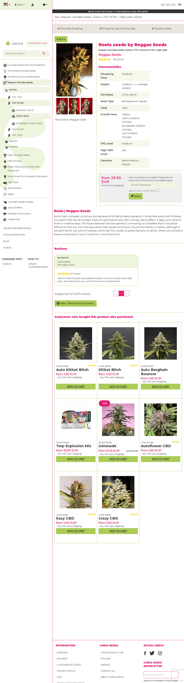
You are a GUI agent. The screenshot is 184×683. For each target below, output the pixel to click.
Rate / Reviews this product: (75, 303)
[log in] (32, 4)
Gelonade (107, 446)
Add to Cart (76, 386)
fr (173, 4)
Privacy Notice (66, 671)
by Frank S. (63, 257)
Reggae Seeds (110, 54)
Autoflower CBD (156, 446)
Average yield (22, 110)
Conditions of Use (112, 652)
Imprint (105, 664)
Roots (138, 17)
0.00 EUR (14, 43)
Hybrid (11, 147)
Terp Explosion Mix (73, 446)
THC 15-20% (15, 129)
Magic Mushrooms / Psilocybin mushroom (21, 168)
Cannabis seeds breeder (18, 202)
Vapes (8, 194)
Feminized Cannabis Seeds (19, 71)
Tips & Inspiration (14, 234)
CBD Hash (10, 182)
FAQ (59, 677)
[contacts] (45, 4)
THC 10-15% (110, 17)
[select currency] (19, 4)
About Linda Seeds (112, 677)
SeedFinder (11, 219)
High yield (126, 17)
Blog (6, 241)
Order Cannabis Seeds (17, 228)
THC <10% (14, 97)
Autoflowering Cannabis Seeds (21, 77)
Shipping (62, 652)
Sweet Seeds (62, 442)
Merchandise (11, 188)
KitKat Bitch (110, 370)
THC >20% (15, 135)
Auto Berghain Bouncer (154, 372)
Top (57, 17)
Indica (10, 141)
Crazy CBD (108, 518)
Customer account (69, 664)
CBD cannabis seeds (16, 155)
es (168, 4)
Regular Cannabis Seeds (76, 17)
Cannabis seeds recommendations (23, 65)
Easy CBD (65, 518)
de (163, 4)
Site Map (106, 658)
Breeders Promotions (16, 214)
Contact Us (108, 671)
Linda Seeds (62, 366)
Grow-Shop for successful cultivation (25, 176)
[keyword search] (23, 53)
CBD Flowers (11, 161)
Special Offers (12, 208)
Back (61, 39)
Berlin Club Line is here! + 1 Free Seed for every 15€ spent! (118, 11)
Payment (62, 658)
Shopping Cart (37, 43)
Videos (7, 247)
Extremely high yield (26, 123)
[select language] (7, 4)
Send (135, 196)
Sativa (97, 17)
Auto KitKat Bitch (72, 370)
